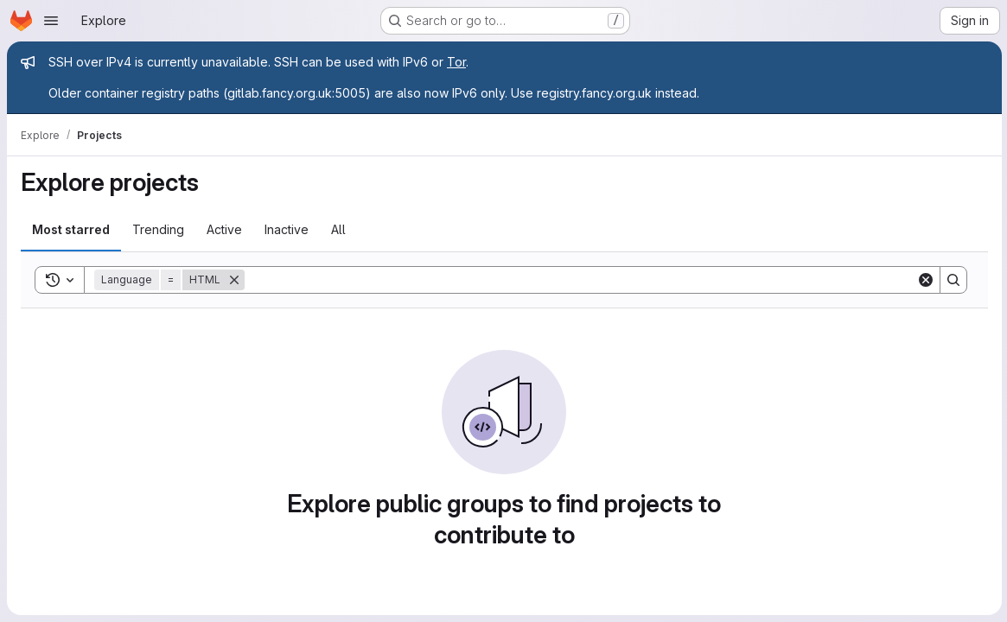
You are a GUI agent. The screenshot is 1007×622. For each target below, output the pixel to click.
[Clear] (924, 280)
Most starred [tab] (71, 229)
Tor (456, 61)
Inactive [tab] (286, 229)
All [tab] (338, 229)
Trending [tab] (158, 229)
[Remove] (234, 280)
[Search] (579, 280)
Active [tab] (224, 229)
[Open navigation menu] (51, 21)
